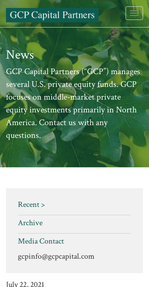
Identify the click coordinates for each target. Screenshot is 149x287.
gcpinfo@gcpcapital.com (56, 256)
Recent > (31, 204)
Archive (30, 223)
